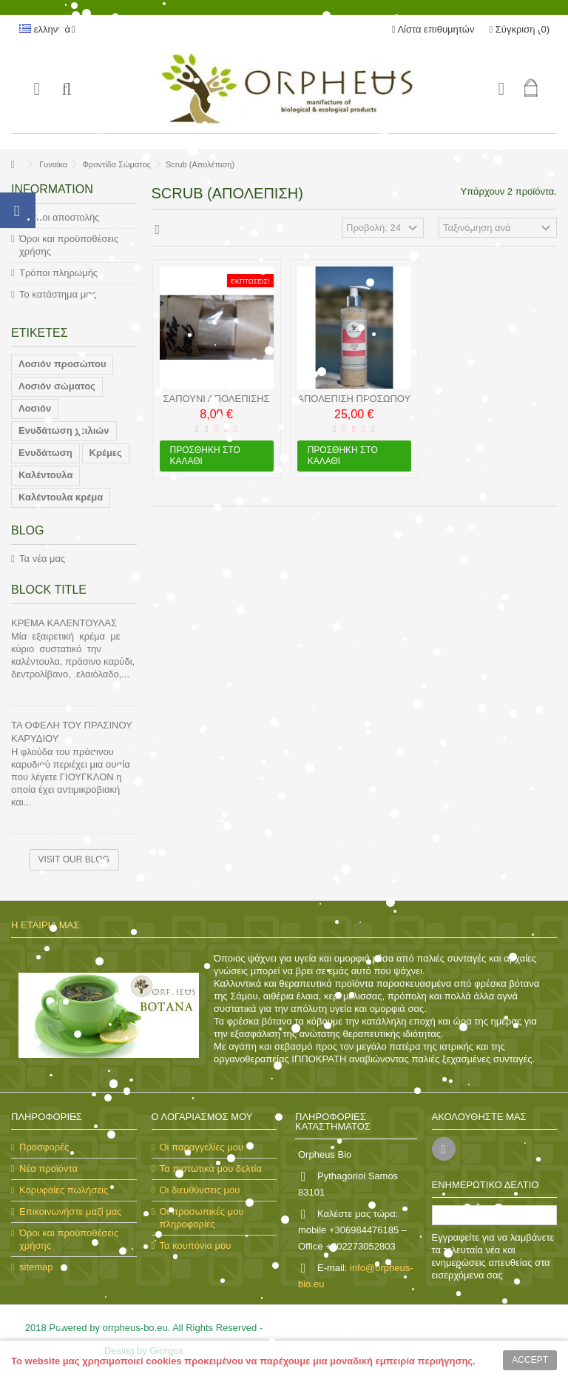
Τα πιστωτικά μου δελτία (211, 1168)
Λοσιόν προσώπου (62, 363)
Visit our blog (73, 859)
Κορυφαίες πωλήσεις (63, 1190)
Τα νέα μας (42, 558)
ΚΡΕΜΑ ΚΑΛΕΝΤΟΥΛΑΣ (64, 622)
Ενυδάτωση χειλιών (63, 430)
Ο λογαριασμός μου (202, 1116)
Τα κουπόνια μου (195, 1245)
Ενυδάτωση (45, 452)
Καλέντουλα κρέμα (60, 497)
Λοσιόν (34, 408)
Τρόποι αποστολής (59, 217)
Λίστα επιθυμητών (433, 29)
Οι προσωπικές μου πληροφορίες (202, 1218)
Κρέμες (105, 452)
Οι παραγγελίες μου (202, 1147)
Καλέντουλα (45, 474)
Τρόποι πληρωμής (58, 272)
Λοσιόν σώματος (56, 386)
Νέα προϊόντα (48, 1168)
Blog (27, 530)
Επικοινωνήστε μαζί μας (70, 1211)
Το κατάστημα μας (57, 294)
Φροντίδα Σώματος (116, 164)
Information (52, 189)
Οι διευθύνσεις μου (200, 1190)
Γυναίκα (53, 164)
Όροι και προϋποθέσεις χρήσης (68, 245)
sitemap (36, 1267)
